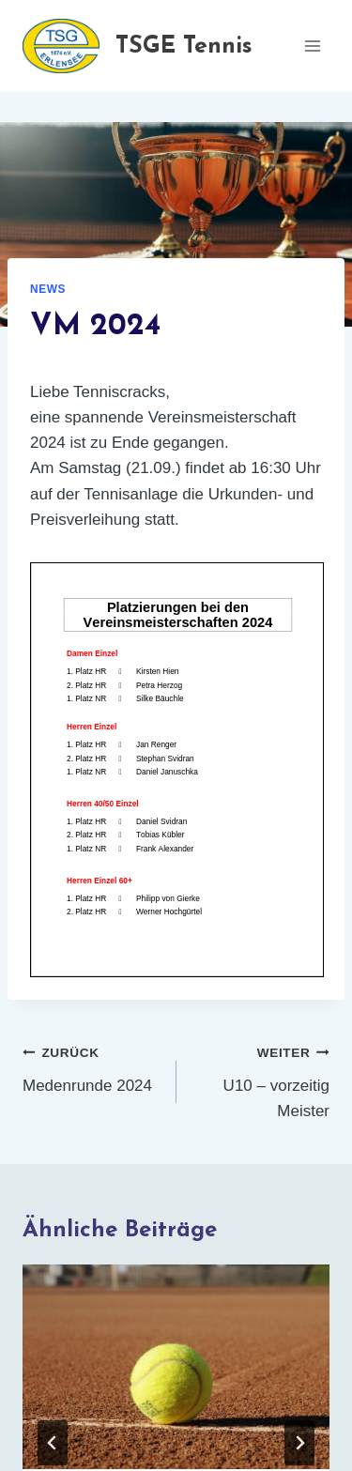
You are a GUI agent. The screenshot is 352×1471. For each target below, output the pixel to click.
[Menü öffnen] (312, 45)
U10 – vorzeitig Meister (261, 1079)
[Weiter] (299, 1442)
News (48, 289)
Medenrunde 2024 (92, 1067)
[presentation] (176, 1366)
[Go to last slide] (53, 1442)
